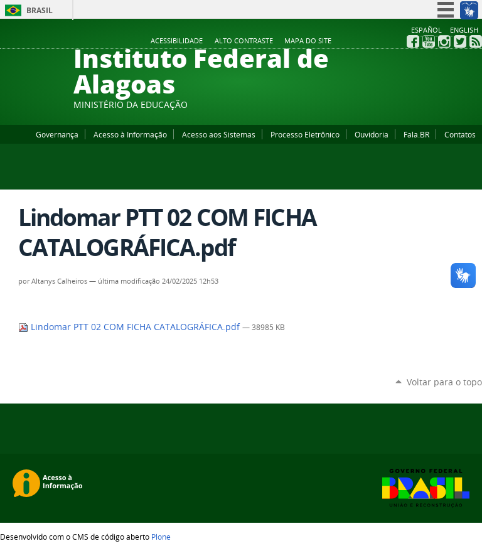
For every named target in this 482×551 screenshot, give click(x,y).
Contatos (460, 134)
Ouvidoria (371, 134)
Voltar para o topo (444, 382)
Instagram (444, 41)
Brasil (39, 10)
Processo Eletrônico (305, 134)
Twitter (460, 41)
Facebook (413, 41)
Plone (161, 537)
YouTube (428, 41)
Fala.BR (416, 134)
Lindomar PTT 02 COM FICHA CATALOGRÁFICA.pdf (130, 327)
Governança (57, 134)
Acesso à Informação (130, 134)
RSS (475, 41)
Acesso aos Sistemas (218, 134)
